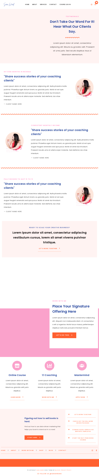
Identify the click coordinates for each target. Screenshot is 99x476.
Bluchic (57, 470)
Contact (53, 4)
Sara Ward (40, 470)
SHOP (41, 450)
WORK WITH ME (28, 450)
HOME (3, 450)
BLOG (51, 450)
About (34, 4)
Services (43, 4)
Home (27, 4)
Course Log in (65, 4)
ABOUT (13, 450)
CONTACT (62, 450)
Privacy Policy (66, 470)
